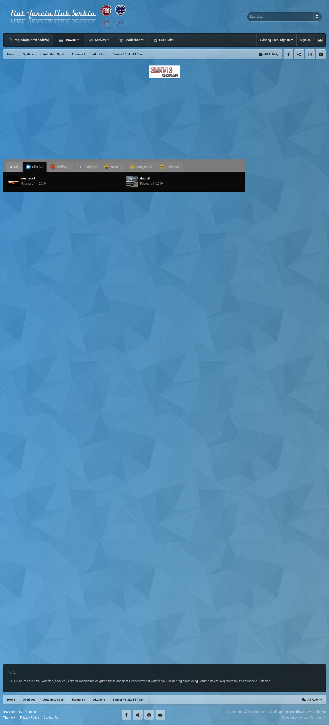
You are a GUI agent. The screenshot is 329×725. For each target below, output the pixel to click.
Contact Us (51, 717)
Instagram (310, 54)
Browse (71, 40)
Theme (9, 717)
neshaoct (28, 178)
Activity (101, 40)
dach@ (145, 178)
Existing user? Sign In (276, 40)
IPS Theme (10, 712)
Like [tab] (34, 166)
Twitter (299, 54)
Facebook (288, 54)
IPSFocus (29, 712)
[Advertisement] (164, 117)
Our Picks (165, 40)
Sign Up (305, 40)
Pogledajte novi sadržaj (31, 40)
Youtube (321, 54)
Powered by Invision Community (304, 717)
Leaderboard (134, 40)
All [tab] (14, 167)
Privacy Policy (29, 717)
